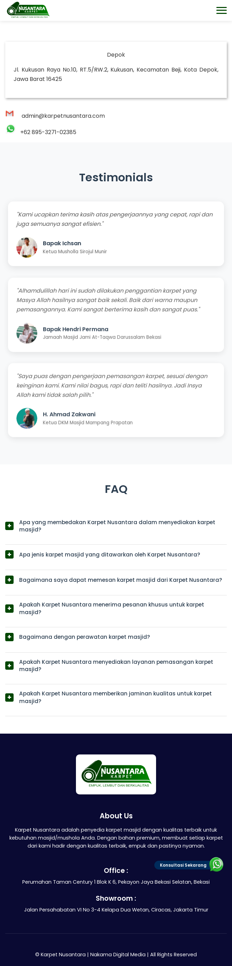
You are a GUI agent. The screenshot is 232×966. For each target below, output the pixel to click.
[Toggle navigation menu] (221, 10)
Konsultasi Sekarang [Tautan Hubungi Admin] (190, 865)
